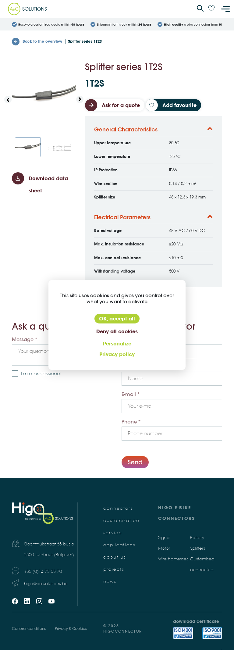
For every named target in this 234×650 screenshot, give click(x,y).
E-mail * (131, 394)
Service (112, 532)
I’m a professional (41, 374)
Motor (164, 548)
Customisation (121, 520)
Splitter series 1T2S (85, 41)
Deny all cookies (117, 331)
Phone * (131, 421)
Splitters (197, 548)
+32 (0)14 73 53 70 (43, 571)
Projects (113, 569)
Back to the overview (37, 41)
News (109, 581)
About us (114, 557)
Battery (197, 537)
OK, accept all (117, 319)
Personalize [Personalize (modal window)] (117, 344)
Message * (24, 339)
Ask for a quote (121, 105)
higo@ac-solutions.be (46, 583)
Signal (164, 537)
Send (135, 462)
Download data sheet (48, 184)
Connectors (118, 508)
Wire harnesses (173, 559)
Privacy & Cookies (71, 628)
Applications (119, 545)
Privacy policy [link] (117, 354)
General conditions (29, 628)
